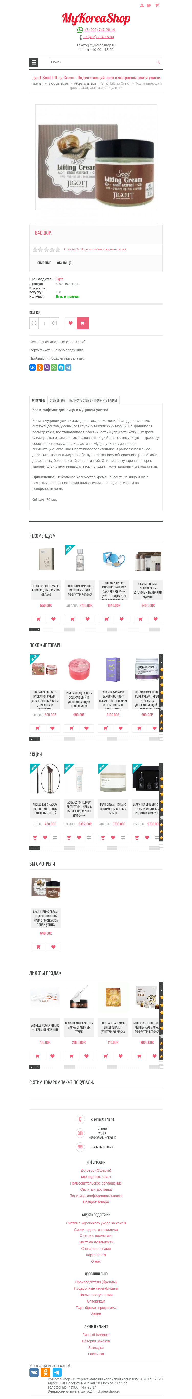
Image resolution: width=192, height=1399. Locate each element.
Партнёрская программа (96, 1308)
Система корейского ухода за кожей (96, 1223)
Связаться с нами (96, 1249)
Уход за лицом (58, 83)
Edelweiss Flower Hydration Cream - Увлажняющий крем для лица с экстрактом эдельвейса (45, 703)
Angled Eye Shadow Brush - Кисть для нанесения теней (45, 808)
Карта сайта (96, 1255)
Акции (96, 1314)
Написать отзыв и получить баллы (103, 249)
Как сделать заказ (96, 1177)
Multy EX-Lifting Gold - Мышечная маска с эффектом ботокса (147, 1027)
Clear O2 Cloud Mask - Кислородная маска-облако (45, 590)
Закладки (96, 1348)
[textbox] (105, 62)
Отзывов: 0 (71, 249)
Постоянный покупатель (142, 4)
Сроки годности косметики (96, 1230)
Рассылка (96, 1354)
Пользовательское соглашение (96, 1183)
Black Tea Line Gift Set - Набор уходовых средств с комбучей (147, 808)
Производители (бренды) (96, 1282)
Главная (37, 83)
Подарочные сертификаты (96, 1289)
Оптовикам (96, 1301)
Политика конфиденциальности (96, 1196)
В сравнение (55, 838)
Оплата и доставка (96, 1190)
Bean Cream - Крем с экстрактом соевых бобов (113, 808)
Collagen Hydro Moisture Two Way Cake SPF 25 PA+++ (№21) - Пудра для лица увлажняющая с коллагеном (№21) (113, 593)
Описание (44, 262)
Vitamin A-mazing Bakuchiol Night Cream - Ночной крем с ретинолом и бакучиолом (113, 701)
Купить (83, 323)
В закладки (71, 323)
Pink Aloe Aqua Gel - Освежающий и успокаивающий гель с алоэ (79, 699)
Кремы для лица (85, 83)
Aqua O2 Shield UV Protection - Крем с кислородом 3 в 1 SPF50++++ (79, 808)
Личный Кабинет (96, 1335)
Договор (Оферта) (96, 1171)
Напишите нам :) (102, 1147)
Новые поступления (96, 1295)
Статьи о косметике (96, 1236)
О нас (96, 1262)
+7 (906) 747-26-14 (99, 30)
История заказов (96, 1341)
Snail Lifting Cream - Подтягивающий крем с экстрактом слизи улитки (45, 918)
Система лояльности (96, 1242)
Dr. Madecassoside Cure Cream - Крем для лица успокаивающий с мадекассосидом (147, 701)
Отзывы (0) (64, 262)
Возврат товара (96, 1202)
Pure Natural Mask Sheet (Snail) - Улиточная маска (113, 1027)
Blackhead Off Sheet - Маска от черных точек (79, 1027)
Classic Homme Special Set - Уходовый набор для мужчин (147, 590)
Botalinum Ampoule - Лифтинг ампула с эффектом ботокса (79, 590)
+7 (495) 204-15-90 (98, 37)
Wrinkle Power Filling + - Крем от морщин (45, 1027)
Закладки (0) (149, 4)
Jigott (59, 279)
